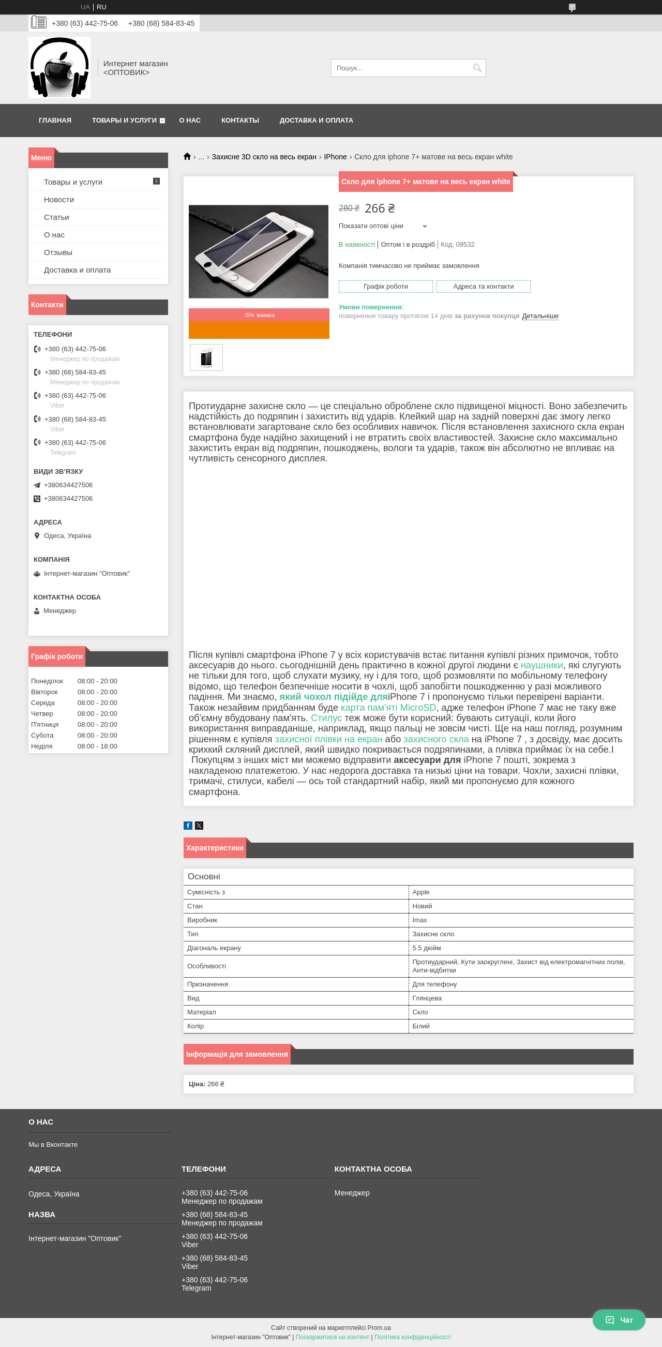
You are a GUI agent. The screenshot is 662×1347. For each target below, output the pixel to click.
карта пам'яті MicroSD (388, 707)
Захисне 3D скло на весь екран (264, 157)
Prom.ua (379, 1327)
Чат (619, 1320)
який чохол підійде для (334, 697)
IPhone (335, 157)
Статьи (56, 217)
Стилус (326, 718)
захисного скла (436, 739)
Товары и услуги (124, 120)
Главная (55, 120)
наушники (542, 665)
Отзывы (58, 252)
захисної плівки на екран (329, 739)
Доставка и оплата (316, 120)
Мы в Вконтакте (53, 1144)
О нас (190, 120)
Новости (59, 199)
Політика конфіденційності (412, 1337)
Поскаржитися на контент (332, 1337)
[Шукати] (477, 68)
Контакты (240, 120)
